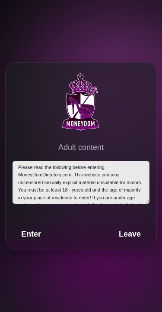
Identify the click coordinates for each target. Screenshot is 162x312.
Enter (31, 234)
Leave (130, 234)
